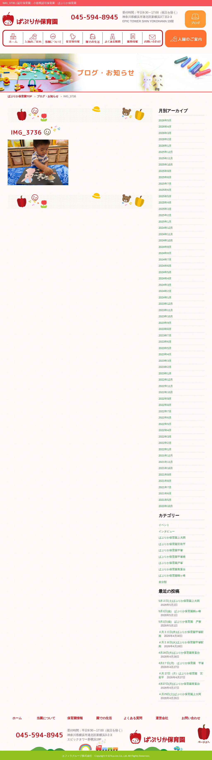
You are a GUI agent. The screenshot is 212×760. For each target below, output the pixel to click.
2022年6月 (165, 417)
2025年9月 (165, 171)
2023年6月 (165, 341)
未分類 (163, 582)
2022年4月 (165, 430)
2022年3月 (165, 436)
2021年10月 (166, 468)
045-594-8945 (94, 17)
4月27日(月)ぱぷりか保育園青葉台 (179, 684)
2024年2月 (165, 291)
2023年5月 (165, 348)
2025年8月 (165, 177)
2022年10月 (166, 392)
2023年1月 (165, 373)
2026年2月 (165, 139)
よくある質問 (133, 717)
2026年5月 (165, 120)
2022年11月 (166, 386)
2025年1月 (165, 221)
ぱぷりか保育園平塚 (171, 550)
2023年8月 (165, 329)
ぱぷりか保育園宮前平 (172, 544)
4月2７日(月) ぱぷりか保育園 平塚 (181, 663)
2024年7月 (165, 259)
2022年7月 (165, 411)
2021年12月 (166, 455)
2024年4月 (165, 278)
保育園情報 (75, 717)
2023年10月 (166, 316)
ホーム (17, 717)
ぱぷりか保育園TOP (20, 96)
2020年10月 (166, 506)
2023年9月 (165, 323)
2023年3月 (165, 360)
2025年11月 (166, 158)
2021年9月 (165, 474)
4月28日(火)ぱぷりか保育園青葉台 (179, 652)
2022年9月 (165, 398)
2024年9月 (165, 247)
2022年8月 (165, 405)
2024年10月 (166, 240)
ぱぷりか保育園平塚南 (172, 556)
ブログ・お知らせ (47, 96)
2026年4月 (165, 126)
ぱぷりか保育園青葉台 (172, 569)
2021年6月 (165, 493)
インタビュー (167, 531)
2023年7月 (165, 335)
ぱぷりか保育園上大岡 (172, 537)
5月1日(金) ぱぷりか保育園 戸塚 (180, 621)
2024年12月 (166, 228)
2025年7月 (165, 183)
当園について (46, 717)
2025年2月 (165, 215)
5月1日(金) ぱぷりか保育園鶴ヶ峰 (180, 611)
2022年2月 (165, 443)
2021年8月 (165, 481)
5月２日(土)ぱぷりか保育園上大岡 (179, 601)
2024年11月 (166, 234)
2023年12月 (166, 303)
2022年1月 (165, 449)
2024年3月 (165, 285)
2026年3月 (165, 133)
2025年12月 (166, 152)
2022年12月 (166, 379)
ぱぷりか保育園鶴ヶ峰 (172, 575)
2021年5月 (165, 500)
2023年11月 (166, 310)
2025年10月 (166, 164)
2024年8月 (165, 253)
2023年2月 (165, 367)
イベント (164, 525)
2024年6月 (165, 266)
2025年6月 (165, 190)
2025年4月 (165, 202)
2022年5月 (165, 424)
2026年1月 (165, 145)
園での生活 (104, 717)
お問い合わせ (191, 717)
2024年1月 (165, 297)
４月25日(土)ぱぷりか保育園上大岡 (180, 694)
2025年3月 (165, 209)
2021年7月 (165, 487)
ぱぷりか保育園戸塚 (171, 563)
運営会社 (162, 717)
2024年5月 (165, 272)
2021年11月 (166, 462)
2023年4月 (165, 354)
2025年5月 (165, 196)
